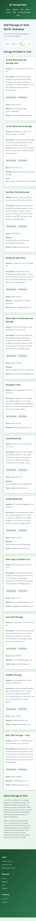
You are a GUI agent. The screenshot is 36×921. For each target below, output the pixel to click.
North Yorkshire (22, 44)
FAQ (22, 9)
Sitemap (4, 888)
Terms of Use (6, 865)
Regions (15, 9)
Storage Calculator (25, 12)
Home (8, 9)
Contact (8, 12)
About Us (5, 899)
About (27, 9)
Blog (14, 12)
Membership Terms (9, 868)
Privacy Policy (7, 861)
